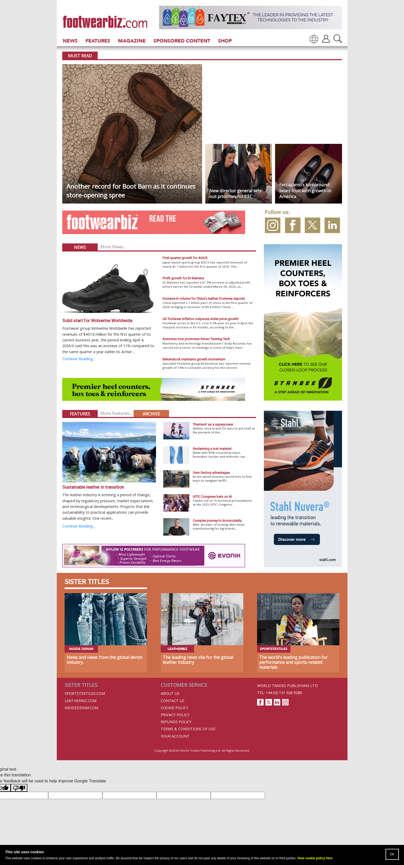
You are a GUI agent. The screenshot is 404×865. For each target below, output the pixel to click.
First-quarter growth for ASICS (185, 258)
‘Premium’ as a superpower (213, 424)
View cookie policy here (314, 858)
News (70, 41)
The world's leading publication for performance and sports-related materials (293, 662)
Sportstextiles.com (85, 693)
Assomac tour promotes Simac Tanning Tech (196, 339)
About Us (170, 693)
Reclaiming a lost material (212, 449)
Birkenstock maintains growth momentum (194, 359)
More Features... (116, 413)
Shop (225, 41)
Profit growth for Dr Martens (183, 278)
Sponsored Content (181, 41)
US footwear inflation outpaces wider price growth (200, 319)
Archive (151, 414)
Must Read (80, 56)
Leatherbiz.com (80, 700)
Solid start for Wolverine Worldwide (97, 320)
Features (97, 41)
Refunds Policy (176, 721)
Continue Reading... (78, 358)
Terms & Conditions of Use (188, 728)
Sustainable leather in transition (93, 487)
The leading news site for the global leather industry (198, 659)
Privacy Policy (175, 714)
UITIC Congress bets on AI (212, 497)
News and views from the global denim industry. (104, 659)
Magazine (132, 41)
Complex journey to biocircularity (217, 521)
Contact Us (172, 700)
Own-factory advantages (211, 473)
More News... (112, 247)
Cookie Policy (174, 707)
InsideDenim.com (81, 707)
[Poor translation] (19, 788)
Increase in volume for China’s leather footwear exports (204, 298)
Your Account (175, 736)
